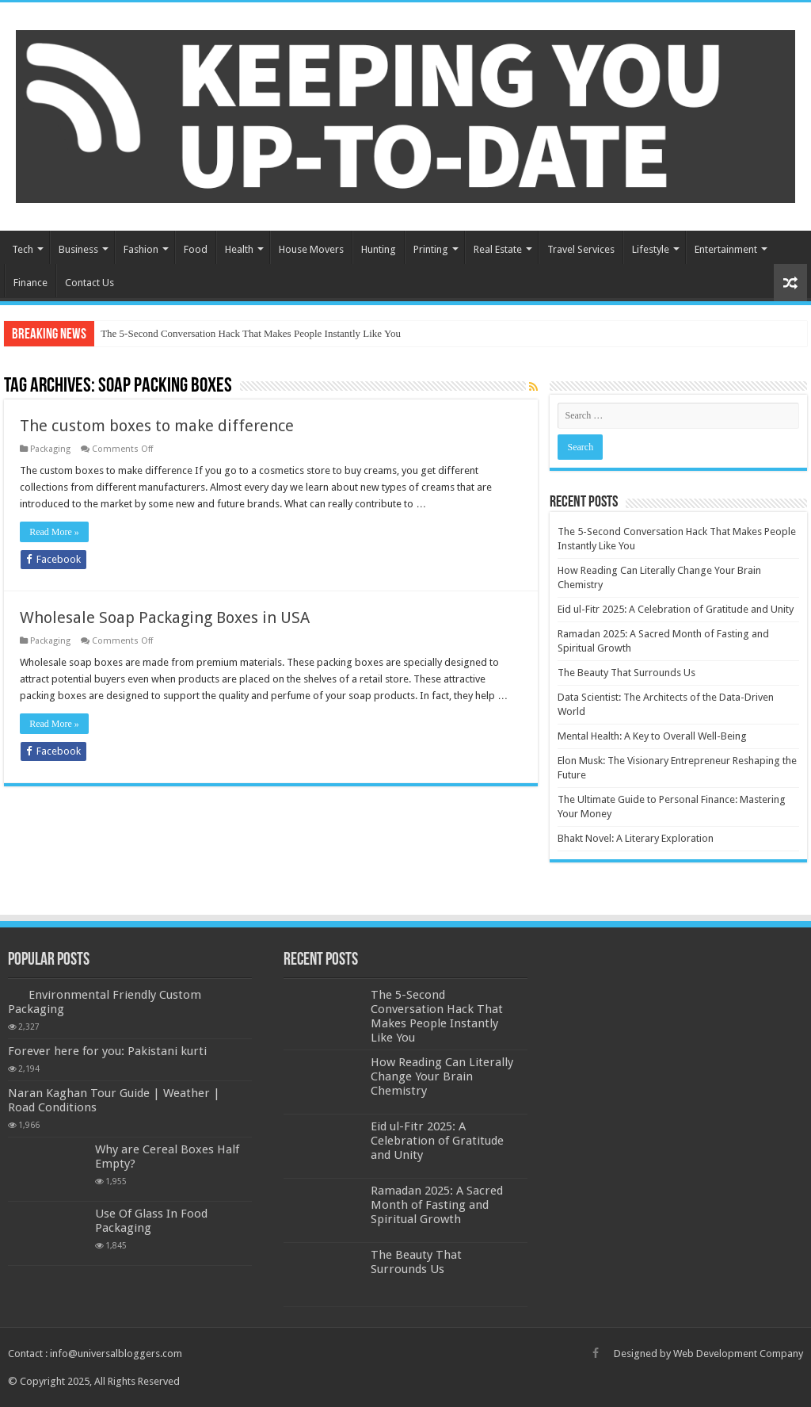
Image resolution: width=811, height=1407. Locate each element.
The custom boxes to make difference (157, 425)
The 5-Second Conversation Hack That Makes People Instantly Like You (251, 333)
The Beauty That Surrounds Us (626, 673)
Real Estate (498, 249)
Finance (30, 283)
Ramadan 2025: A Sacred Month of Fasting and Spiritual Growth (437, 1204)
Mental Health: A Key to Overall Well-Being (652, 736)
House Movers (311, 249)
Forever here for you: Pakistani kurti (107, 1051)
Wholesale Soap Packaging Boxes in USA (165, 617)
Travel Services (581, 249)
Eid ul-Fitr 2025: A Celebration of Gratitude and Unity (676, 609)
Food (196, 249)
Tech (22, 249)
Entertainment (726, 249)
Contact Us (89, 283)
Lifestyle (650, 249)
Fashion (141, 249)
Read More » (54, 531)
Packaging (50, 449)
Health (239, 249)
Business (78, 249)
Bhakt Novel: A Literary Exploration (636, 838)
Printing (430, 249)
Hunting (378, 249)
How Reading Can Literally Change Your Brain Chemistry (442, 1076)
